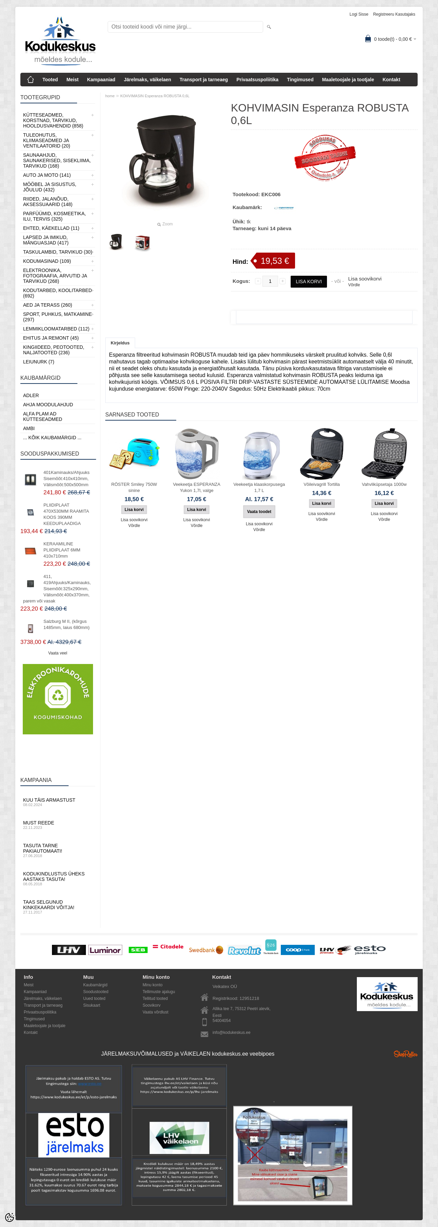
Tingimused (300, 79)
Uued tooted (94, 998)
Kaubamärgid (95, 985)
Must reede (57, 825)
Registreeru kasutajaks (394, 14)
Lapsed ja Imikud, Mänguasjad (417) (46, 240)
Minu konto (153, 985)
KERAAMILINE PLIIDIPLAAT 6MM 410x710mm (61, 550)
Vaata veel (57, 653)
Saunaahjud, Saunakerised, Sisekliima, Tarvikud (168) (57, 160)
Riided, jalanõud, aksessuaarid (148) (48, 201)
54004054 (222, 1020)
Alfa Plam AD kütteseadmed (42, 416)
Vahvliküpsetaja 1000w (384, 484)
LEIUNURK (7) (38, 361)
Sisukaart (91, 1005)
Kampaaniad (101, 79)
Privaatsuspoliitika (257, 79)
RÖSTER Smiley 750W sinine (134, 487)
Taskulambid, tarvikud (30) (57, 252)
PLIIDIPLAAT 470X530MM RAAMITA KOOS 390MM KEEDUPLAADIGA (66, 514)
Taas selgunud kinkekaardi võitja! (57, 906)
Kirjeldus (120, 342)
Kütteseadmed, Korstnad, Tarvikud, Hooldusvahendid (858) (53, 120)
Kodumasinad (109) (47, 261)
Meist (73, 79)
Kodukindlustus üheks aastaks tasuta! (57, 878)
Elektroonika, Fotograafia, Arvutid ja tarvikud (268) (55, 276)
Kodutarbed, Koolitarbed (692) (57, 293)
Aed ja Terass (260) (47, 305)
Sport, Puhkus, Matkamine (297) (57, 316)
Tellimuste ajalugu (159, 991)
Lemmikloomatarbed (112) (56, 328)
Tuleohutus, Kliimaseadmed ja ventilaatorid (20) (46, 140)
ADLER (31, 395)
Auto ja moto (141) (47, 175)
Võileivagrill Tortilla (322, 484)
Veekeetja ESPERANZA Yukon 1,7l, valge (196, 487)
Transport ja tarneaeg (204, 79)
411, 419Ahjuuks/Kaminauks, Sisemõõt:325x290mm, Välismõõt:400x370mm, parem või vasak (57, 588)
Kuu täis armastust (57, 802)
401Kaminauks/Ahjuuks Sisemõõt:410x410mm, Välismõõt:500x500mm (66, 478)
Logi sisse (359, 14)
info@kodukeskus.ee (232, 1032)
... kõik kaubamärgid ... (52, 437)
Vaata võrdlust (155, 1012)
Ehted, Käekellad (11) (51, 228)
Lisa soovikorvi (364, 279)
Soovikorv (152, 1005)
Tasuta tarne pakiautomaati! (57, 850)
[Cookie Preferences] (9, 1217)
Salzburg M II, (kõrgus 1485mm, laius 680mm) (66, 624)
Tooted (50, 79)
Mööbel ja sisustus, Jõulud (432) (49, 187)
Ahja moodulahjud (48, 404)
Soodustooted (95, 991)
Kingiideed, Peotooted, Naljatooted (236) (53, 349)
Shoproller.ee (406, 1054)
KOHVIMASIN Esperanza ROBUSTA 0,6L (154, 96)
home (110, 96)
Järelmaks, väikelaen (147, 79)
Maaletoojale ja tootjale (348, 79)
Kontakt (391, 79)
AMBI (29, 428)
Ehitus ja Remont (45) (51, 338)
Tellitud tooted (155, 998)
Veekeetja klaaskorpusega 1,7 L (259, 487)
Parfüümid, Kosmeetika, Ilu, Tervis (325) (54, 216)
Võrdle (354, 285)
